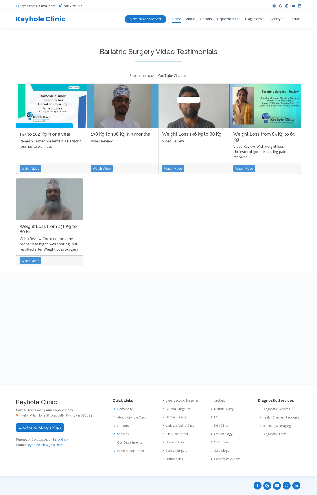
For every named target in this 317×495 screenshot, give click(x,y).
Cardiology (221, 450)
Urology (219, 400)
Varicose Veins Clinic (180, 425)
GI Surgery (221, 442)
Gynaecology (223, 433)
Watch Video (30, 168)
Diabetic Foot (175, 442)
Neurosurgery (224, 408)
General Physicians (227, 458)
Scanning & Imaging (276, 425)
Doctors (206, 17)
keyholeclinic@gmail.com (37, 4)
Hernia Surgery (176, 417)
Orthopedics (174, 458)
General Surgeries (178, 408)
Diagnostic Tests (274, 434)
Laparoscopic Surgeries (182, 400)
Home (176, 17)
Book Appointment (130, 450)
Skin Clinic (221, 425)
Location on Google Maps (40, 427)
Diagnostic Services (276, 409)
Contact (295, 17)
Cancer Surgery (176, 450)
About (190, 17)
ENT (217, 417)
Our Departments (129, 442)
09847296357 (72, 4)
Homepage (125, 409)
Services (123, 434)
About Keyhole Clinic (131, 417)
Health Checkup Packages (280, 417)
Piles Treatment (177, 433)
